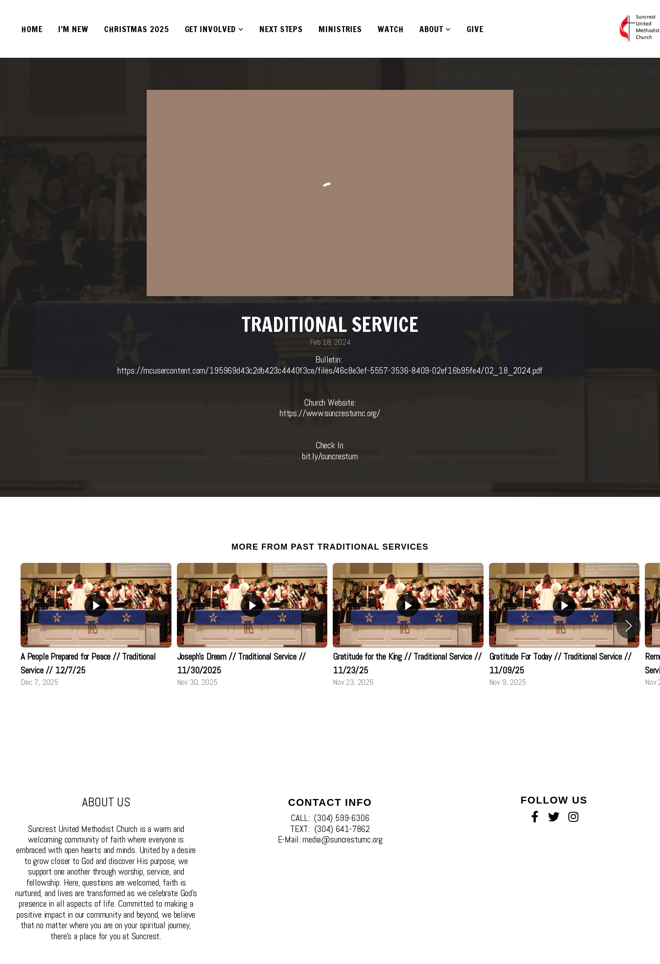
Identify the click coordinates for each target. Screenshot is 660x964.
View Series (330, 712)
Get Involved (214, 29)
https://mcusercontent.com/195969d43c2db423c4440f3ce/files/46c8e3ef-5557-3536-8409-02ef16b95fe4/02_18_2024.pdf (330, 370)
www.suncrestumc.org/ (343, 413)
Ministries (340, 29)
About (435, 29)
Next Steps (281, 29)
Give (475, 29)
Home (32, 29)
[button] (628, 626)
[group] (96, 625)
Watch (391, 29)
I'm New (73, 29)
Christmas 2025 (136, 29)
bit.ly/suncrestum (330, 456)
